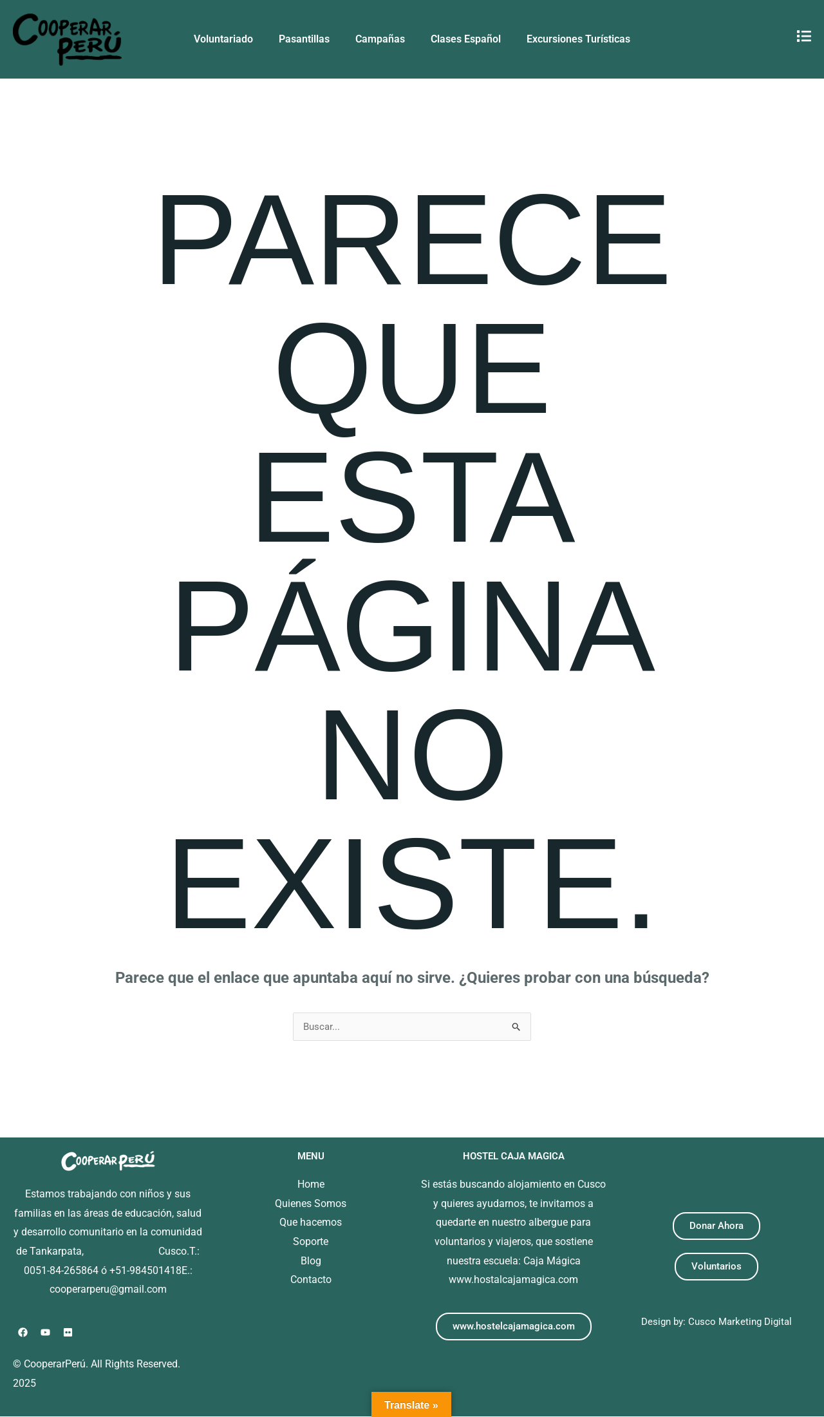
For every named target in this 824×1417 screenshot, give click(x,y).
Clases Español (466, 39)
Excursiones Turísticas (578, 39)
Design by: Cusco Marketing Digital (716, 1322)
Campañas (380, 39)
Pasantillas (304, 39)
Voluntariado (223, 39)
